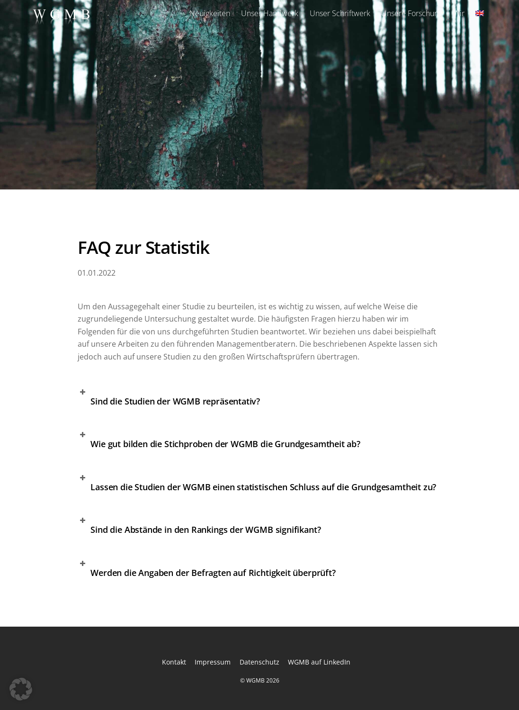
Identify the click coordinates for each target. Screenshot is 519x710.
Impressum (213, 661)
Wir (459, 13)
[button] (259, 399)
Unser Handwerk (269, 13)
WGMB (255, 680)
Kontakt (174, 661)
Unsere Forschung (411, 13)
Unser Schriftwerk (340, 13)
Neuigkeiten (209, 13)
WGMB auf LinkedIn (319, 661)
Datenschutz (259, 661)
